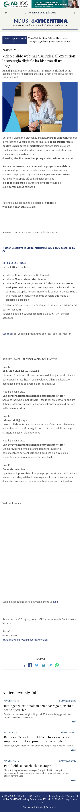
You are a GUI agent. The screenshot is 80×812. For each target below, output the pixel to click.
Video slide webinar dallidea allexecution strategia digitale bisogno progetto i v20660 (49, 40)
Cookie (39, 807)
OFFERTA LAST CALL (14, 263)
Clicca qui (7, 333)
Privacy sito (51, 807)
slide (55, 601)
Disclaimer (28, 807)
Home (7, 38)
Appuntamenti (19, 38)
